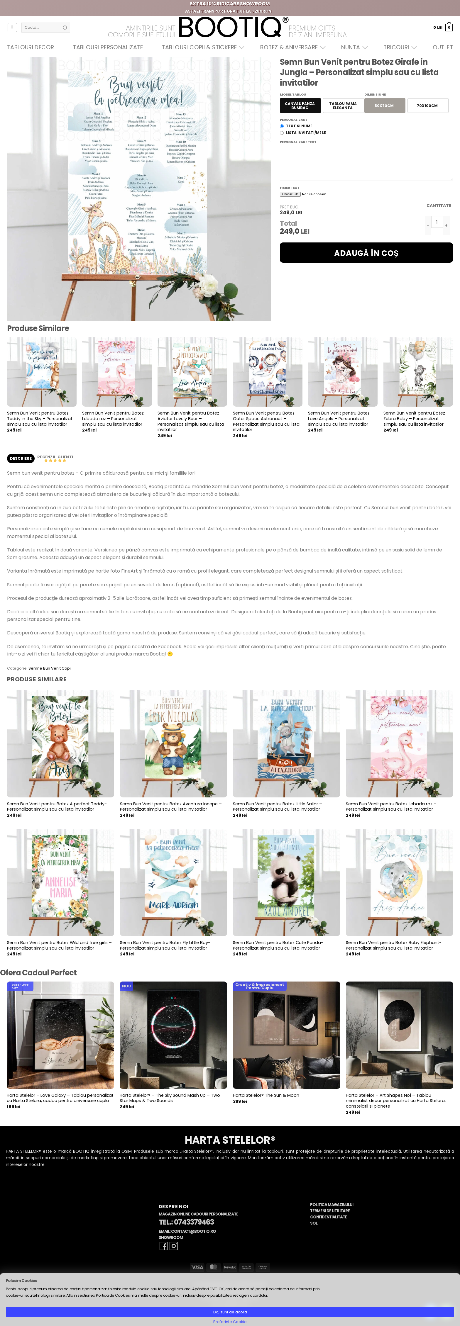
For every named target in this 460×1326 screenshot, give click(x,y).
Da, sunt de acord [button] (230, 1312)
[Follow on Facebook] (164, 1246)
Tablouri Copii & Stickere (202, 47)
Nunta (353, 47)
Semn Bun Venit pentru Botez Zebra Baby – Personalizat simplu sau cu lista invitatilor (414, 418)
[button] (443, 27)
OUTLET (443, 47)
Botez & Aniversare (291, 47)
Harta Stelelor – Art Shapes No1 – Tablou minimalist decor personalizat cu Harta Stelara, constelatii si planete (396, 1101)
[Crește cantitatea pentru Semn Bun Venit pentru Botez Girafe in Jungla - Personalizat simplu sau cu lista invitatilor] (446, 225)
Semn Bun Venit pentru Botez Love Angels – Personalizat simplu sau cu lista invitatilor (339, 418)
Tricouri (398, 47)
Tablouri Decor (30, 47)
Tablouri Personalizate (108, 47)
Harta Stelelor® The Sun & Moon (266, 1095)
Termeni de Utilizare (330, 1211)
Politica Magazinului (331, 1205)
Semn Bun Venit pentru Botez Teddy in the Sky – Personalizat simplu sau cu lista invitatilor (39, 418)
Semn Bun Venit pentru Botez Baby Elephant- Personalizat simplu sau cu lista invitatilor (394, 945)
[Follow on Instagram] (174, 1246)
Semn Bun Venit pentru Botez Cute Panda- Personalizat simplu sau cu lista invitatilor (278, 945)
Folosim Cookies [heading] (21, 1280)
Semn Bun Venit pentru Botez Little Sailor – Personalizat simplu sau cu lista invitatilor (277, 806)
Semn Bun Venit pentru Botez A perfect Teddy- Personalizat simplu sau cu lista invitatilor (57, 806)
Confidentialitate (328, 1217)
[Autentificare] (12, 27)
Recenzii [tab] (46, 456)
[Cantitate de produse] (437, 222)
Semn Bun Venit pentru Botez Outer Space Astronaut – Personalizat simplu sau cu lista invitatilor (266, 421)
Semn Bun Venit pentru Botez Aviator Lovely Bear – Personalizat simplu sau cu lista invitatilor (191, 421)
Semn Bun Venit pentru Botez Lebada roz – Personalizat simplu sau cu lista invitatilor (113, 418)
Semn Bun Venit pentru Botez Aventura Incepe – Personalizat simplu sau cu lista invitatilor (171, 806)
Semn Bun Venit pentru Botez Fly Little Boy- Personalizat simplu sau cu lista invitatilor (165, 945)
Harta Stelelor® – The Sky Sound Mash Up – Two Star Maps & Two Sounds (170, 1098)
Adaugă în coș (366, 253)
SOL (313, 1223)
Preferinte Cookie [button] (230, 1322)
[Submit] (65, 28)
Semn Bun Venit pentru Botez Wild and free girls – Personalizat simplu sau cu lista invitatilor (59, 945)
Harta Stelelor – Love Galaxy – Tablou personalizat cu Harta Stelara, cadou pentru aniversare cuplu (60, 1098)
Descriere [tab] (21, 458)
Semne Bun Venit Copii (50, 668)
